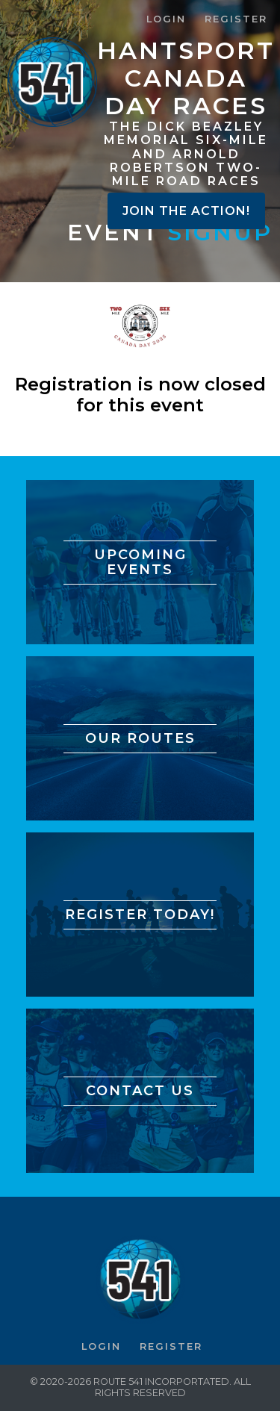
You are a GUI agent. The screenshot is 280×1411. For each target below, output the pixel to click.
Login (166, 19)
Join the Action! (186, 211)
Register (236, 19)
